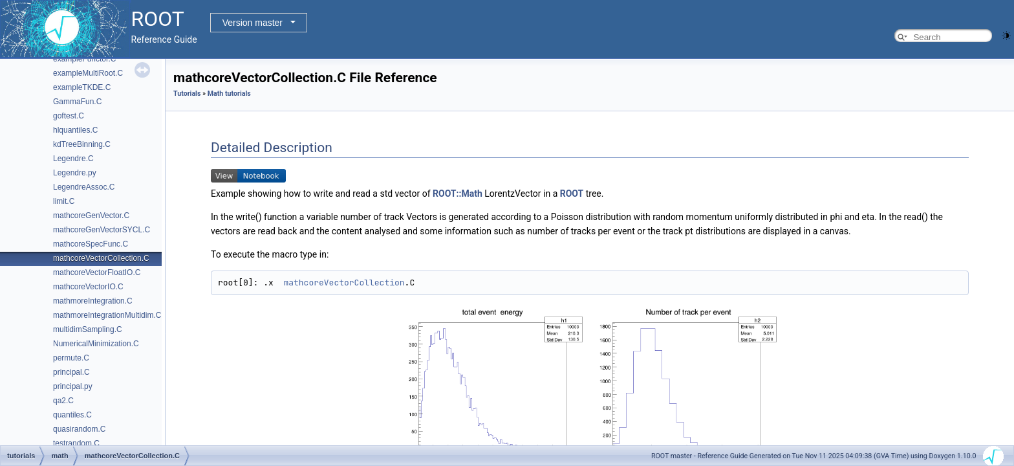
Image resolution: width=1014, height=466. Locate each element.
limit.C (63, 201)
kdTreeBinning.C (82, 144)
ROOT (572, 193)
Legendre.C (73, 158)
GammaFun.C (77, 101)
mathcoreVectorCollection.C (101, 258)
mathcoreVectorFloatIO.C (96, 272)
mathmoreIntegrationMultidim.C (107, 315)
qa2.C (63, 400)
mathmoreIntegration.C (93, 300)
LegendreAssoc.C (83, 187)
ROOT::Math (457, 193)
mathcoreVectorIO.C (88, 286)
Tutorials (186, 93)
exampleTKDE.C (82, 87)
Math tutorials (229, 93)
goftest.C (68, 115)
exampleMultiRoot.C (88, 73)
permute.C (71, 357)
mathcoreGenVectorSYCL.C (101, 229)
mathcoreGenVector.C (91, 215)
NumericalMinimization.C (96, 343)
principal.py (72, 386)
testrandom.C (76, 443)
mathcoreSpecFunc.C (90, 244)
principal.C (71, 372)
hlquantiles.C (75, 130)
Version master (252, 22)
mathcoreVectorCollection (343, 282)
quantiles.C (72, 414)
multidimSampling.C (87, 329)
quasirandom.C (79, 429)
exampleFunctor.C (84, 58)
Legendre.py (74, 172)
